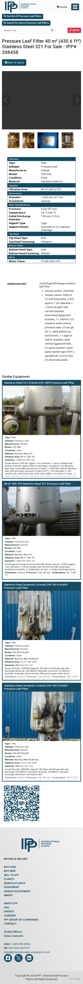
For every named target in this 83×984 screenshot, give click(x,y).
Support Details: (19, 226)
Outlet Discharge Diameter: (20, 218)
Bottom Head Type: (21, 249)
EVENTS (9, 911)
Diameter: (15, 197)
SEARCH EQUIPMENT (17, 891)
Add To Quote (14, 62)
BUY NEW (10, 870)
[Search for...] (25, 30)
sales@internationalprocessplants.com (27, 952)
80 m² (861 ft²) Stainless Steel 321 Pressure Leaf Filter (37, 483)
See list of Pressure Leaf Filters (23, 16)
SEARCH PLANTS (14, 883)
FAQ (6, 907)
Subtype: (14, 166)
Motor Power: (17, 261)
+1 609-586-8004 (20, 943)
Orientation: (16, 200)
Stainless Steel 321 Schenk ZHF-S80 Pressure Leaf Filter (39, 382)
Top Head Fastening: (22, 241)
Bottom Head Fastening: (24, 253)
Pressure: (15, 208)
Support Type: (17, 223)
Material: (14, 181)
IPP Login (74, 978)
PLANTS (9, 878)
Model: (13, 174)
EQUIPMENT (11, 887)
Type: (12, 162)
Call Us (74, 30)
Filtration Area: (18, 189)
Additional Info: (17, 283)
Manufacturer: (18, 170)
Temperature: (17, 212)
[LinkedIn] (29, 958)
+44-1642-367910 (19, 947)
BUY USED (10, 866)
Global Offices (13, 931)
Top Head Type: (18, 237)
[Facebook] (8, 958)
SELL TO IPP (11, 875)
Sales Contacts (13, 935)
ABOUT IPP (11, 903)
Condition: (15, 177)
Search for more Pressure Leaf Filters (26, 23)
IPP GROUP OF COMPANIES (21, 919)
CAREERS (10, 915)
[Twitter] (19, 958)
